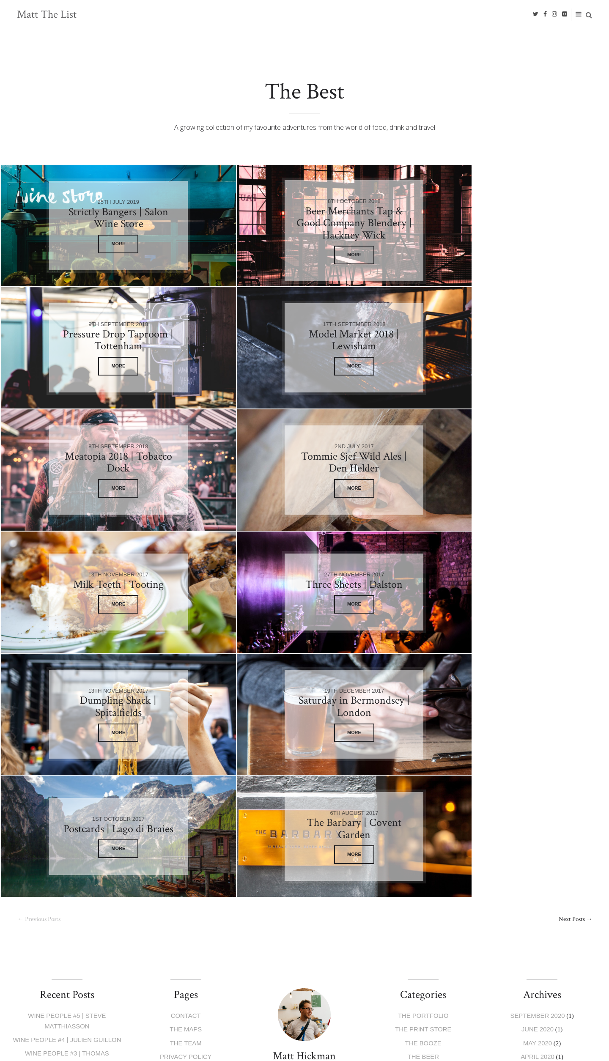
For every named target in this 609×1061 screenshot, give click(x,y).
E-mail (187, 970)
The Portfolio (423, 771)
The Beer (423, 811)
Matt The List (47, 14)
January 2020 (537, 824)
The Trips (423, 838)
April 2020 (537, 811)
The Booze (423, 798)
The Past (423, 878)
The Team (186, 798)
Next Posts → (575, 675)
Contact (186, 771)
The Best (423, 891)
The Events (423, 851)
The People (423, 864)
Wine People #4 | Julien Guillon (66, 794)
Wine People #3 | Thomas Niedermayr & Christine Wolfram (67, 818)
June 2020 (537, 784)
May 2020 (537, 798)
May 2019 (537, 851)
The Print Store (423, 784)
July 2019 (537, 838)
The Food (423, 824)
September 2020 (537, 771)
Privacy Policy (185, 811)
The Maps (186, 784)
